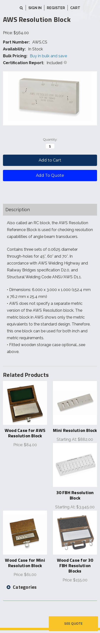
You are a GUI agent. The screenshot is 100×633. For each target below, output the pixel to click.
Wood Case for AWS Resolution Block (25, 433)
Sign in (35, 8)
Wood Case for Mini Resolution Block (25, 563)
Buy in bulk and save (48, 56)
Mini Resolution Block (75, 430)
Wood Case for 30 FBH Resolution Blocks (75, 565)
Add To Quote (50, 175)
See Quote (73, 623)
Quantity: (50, 139)
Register (56, 8)
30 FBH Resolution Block (75, 495)
